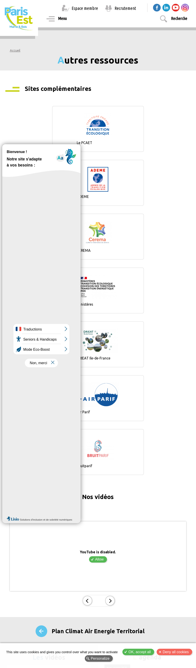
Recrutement (125, 8)
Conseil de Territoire (122, 527)
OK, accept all (139, 652)
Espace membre (85, 8)
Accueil (15, 50)
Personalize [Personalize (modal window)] (100, 658)
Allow (99, 401)
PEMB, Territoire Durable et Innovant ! (39, 551)
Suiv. (110, 442)
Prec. (88, 442)
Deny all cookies (176, 652)
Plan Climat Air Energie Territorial (98, 472)
